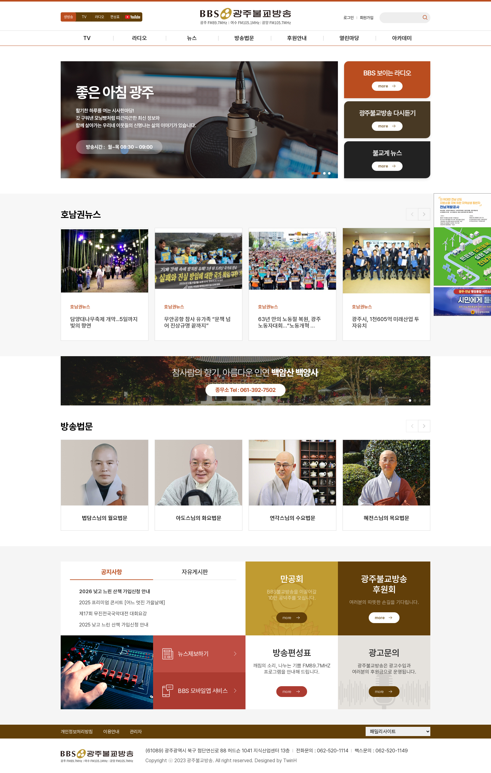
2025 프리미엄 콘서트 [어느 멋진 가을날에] (122, 603)
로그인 (348, 17)
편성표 (115, 17)
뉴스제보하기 (193, 654)
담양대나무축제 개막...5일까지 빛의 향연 (104, 322)
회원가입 (366, 17)
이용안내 (111, 732)
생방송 (68, 17)
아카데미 (402, 38)
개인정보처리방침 (77, 732)
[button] (316, 173)
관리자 (136, 732)
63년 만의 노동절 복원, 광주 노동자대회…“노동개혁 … (289, 322)
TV (84, 17)
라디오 (99, 17)
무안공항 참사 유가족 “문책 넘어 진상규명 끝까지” (197, 322)
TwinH (290, 760)
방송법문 (244, 38)
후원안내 (297, 38)
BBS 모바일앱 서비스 (202, 690)
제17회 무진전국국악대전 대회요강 (113, 614)
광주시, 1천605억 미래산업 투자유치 (385, 322)
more (383, 86)
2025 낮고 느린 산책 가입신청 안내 (113, 625)
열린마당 (349, 38)
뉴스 (192, 38)
